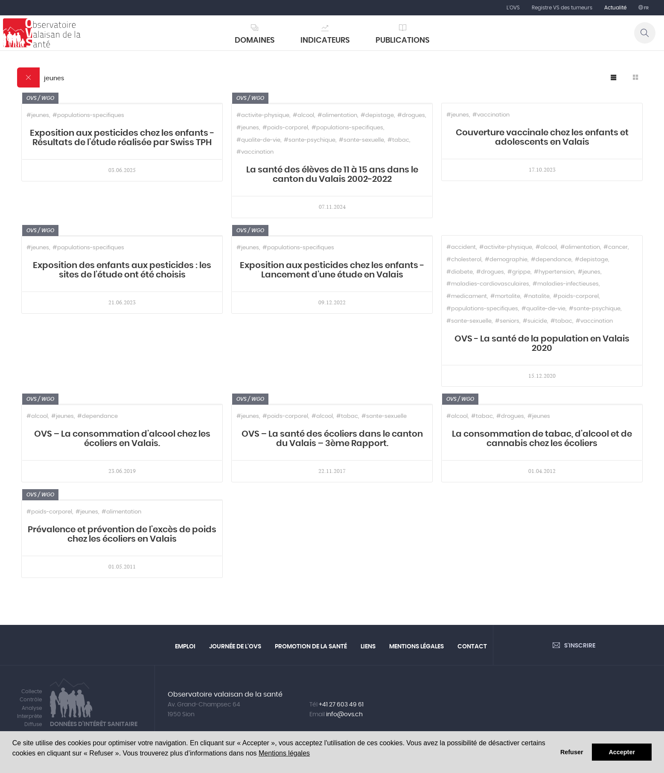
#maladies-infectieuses (566, 284)
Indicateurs (325, 40)
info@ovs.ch (344, 715)
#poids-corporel (285, 128)
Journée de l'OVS (235, 647)
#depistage (377, 115)
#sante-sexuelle (361, 140)
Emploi (185, 647)
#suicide (535, 321)
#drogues (411, 115)
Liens (368, 647)
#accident (461, 247)
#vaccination (255, 152)
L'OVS (513, 7)
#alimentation (337, 115)
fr (646, 8)
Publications (403, 40)
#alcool (303, 115)
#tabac (398, 140)
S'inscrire (579, 646)
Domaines (255, 40)
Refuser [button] (571, 752)
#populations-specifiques (88, 115)
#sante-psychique (309, 140)
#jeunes (37, 115)
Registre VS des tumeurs (562, 7)
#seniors (507, 321)
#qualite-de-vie (258, 140)
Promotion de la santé (311, 647)
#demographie (506, 260)
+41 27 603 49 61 (341, 705)
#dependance (551, 260)
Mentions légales (284, 753)
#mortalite (505, 296)
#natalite (537, 296)
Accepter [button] (622, 752)
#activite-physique (262, 115)
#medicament (466, 296)
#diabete (459, 272)
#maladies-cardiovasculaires (487, 284)
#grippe (518, 272)
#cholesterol (463, 260)
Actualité (615, 7)
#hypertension (554, 272)
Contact (472, 647)
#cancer (615, 247)
